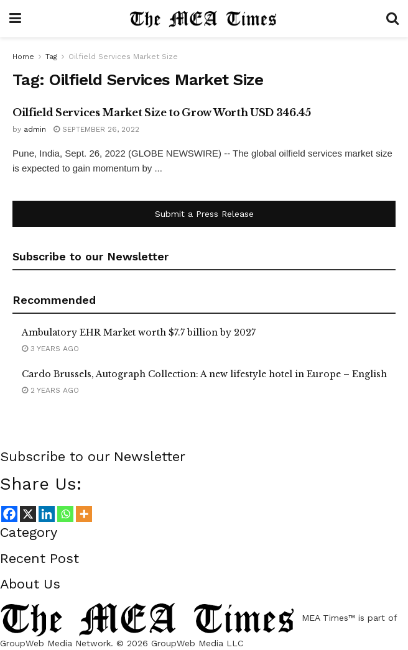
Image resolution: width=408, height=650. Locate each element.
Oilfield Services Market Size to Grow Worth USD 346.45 (161, 112)
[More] (84, 514)
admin (35, 129)
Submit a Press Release (204, 214)
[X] (28, 514)
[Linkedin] (47, 514)
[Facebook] (9, 514)
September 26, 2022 (96, 129)
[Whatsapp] (65, 514)
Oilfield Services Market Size (123, 56)
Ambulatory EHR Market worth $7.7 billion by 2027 (139, 332)
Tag (51, 56)
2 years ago (50, 390)
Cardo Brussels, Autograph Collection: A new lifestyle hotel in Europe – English (204, 374)
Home (23, 56)
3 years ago (50, 348)
